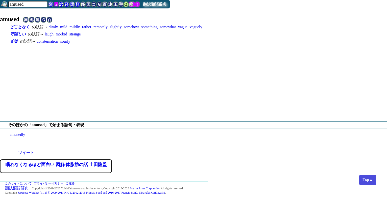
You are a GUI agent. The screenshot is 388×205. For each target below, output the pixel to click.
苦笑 (14, 41)
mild (63, 27)
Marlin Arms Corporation (145, 188)
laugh (49, 34)
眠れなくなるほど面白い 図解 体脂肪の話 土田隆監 (56, 164)
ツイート (26, 152)
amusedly (17, 134)
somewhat (168, 27)
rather (86, 27)
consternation (47, 41)
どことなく (20, 27)
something (149, 27)
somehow (131, 27)
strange (75, 34)
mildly (75, 27)
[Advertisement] (194, 82)
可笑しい (18, 34)
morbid (61, 34)
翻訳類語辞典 (155, 4)
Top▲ (368, 180)
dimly (53, 27)
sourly (65, 41)
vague (183, 27)
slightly (115, 27)
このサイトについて (18, 183)
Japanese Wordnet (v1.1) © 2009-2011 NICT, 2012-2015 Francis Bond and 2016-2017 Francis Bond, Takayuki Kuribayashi (91, 192)
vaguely (196, 27)
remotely (101, 27)
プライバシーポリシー (49, 183)
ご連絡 (70, 183)
